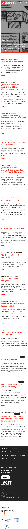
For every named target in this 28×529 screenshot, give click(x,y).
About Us (13, 452)
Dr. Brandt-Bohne (15, 276)
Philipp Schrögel (14, 382)
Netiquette (22, 455)
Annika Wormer (13, 198)
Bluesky (10, 458)
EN (23, 3)
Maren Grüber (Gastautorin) (7, 414)
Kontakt (20, 452)
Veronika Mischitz (14, 412)
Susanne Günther (15, 357)
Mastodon (7, 458)
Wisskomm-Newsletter (9, 455)
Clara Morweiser (11, 82)
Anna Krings (12, 252)
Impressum (5, 448)
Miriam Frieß (13, 165)
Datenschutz (15, 448)
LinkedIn (3, 458)
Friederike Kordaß (13, 59)
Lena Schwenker (13, 113)
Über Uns (5, 452)
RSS (14, 458)
